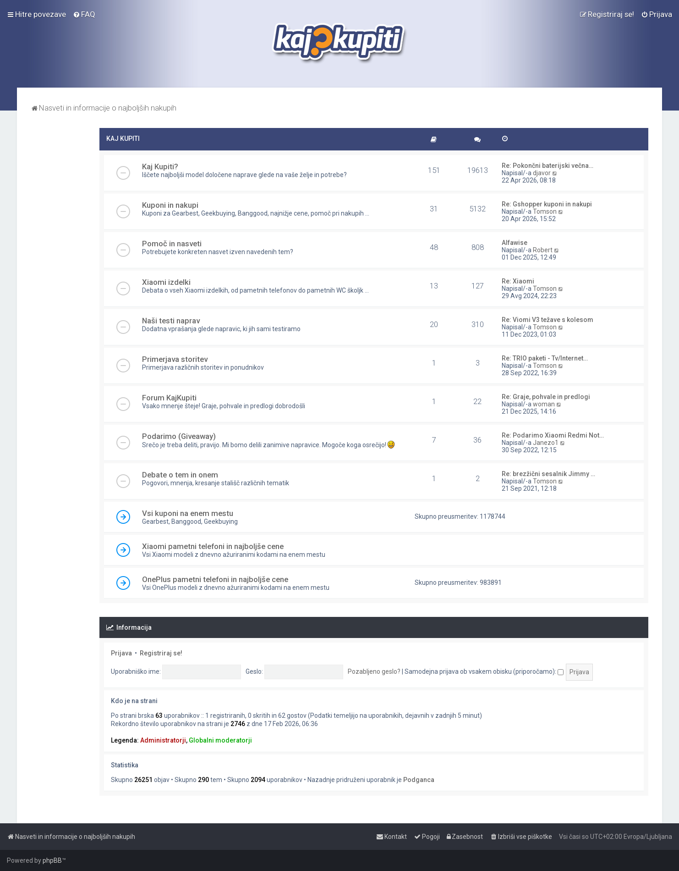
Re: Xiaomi (518, 281)
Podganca (418, 779)
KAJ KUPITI (123, 138)
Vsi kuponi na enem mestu (187, 513)
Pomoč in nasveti (172, 243)
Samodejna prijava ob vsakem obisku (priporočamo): (484, 671)
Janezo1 (546, 442)
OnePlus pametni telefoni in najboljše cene (215, 579)
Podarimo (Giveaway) (179, 436)
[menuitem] (84, 14)
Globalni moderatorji (220, 740)
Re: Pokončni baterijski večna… (547, 165)
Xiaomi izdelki (166, 282)
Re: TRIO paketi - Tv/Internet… (545, 358)
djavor (542, 173)
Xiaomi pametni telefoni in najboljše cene (213, 546)
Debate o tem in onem (180, 474)
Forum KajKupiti (169, 397)
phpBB (52, 860)
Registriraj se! (161, 653)
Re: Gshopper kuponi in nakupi (547, 204)
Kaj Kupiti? (160, 166)
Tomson (545, 211)
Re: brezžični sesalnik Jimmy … (548, 473)
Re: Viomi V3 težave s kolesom (547, 319)
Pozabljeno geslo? (374, 671)
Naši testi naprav (171, 320)
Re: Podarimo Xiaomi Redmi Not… (553, 435)
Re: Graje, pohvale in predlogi (546, 396)
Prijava (121, 653)
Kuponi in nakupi (170, 205)
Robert (543, 250)
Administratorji (163, 740)
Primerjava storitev (175, 359)
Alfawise (514, 242)
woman (544, 404)
